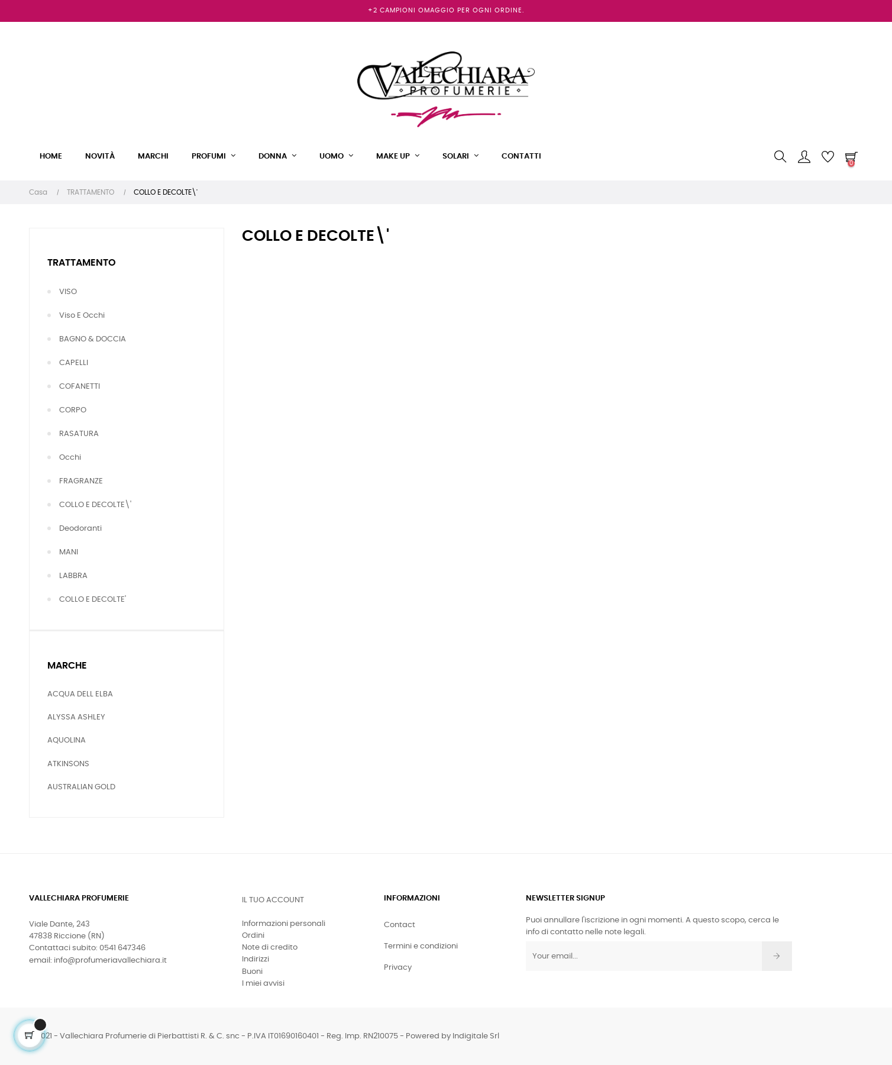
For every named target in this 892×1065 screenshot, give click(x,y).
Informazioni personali (283, 924)
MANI (68, 552)
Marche (67, 665)
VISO (68, 292)
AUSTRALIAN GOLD (81, 787)
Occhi (70, 458)
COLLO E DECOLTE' (92, 600)
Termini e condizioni (421, 946)
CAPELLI (73, 363)
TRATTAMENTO (81, 262)
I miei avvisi (263, 983)
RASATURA (79, 434)
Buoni (252, 972)
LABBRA (73, 576)
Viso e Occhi (82, 316)
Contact (399, 925)
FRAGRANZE (81, 481)
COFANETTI (79, 386)
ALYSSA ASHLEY (76, 717)
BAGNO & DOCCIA (92, 339)
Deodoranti (80, 528)
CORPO (72, 410)
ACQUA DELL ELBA (80, 694)
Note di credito (270, 947)
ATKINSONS (68, 764)
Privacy (398, 968)
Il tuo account (273, 900)
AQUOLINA (66, 740)
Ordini (253, 936)
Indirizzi (255, 959)
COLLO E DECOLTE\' (95, 505)
